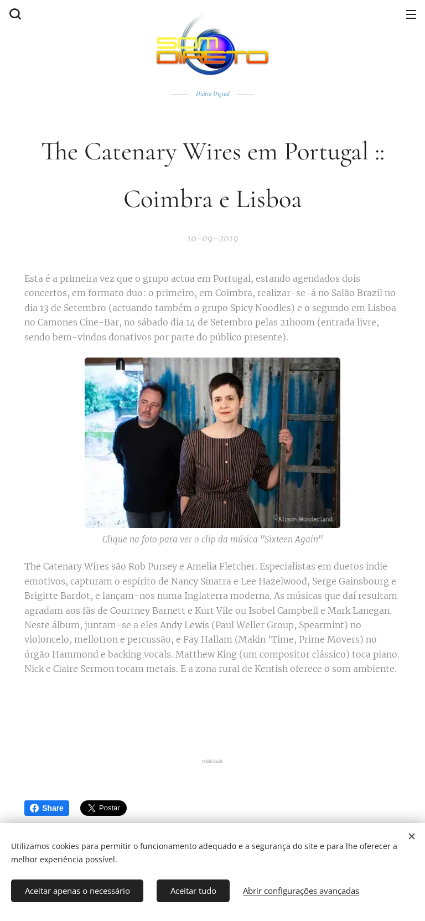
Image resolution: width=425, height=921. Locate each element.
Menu (411, 14)
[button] (14, 14)
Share (47, 808)
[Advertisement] (215, 714)
